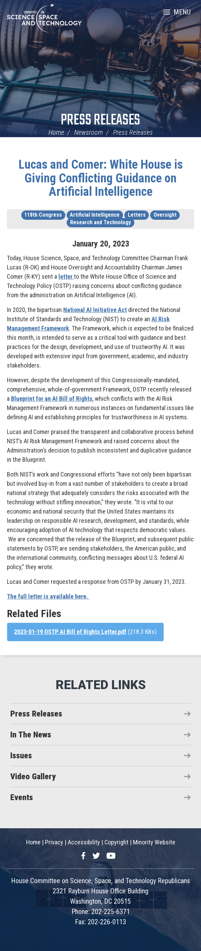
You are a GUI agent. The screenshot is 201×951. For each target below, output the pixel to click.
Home (56, 132)
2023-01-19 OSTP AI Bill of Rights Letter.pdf (70, 631)
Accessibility (84, 842)
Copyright (116, 842)
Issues (21, 755)
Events (21, 797)
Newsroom (88, 132)
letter (66, 276)
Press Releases (100, 120)
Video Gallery (33, 776)
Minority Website (154, 842)
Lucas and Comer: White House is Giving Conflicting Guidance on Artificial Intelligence (101, 178)
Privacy (54, 842)
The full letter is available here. (48, 596)
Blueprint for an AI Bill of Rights (51, 398)
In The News (30, 734)
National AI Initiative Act (95, 309)
